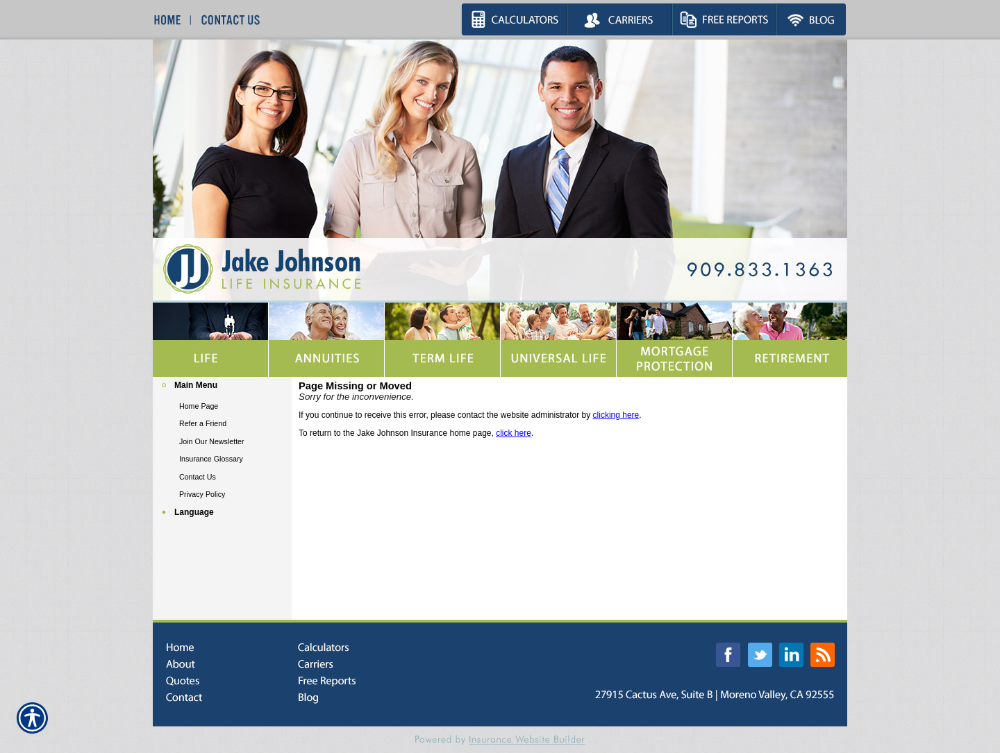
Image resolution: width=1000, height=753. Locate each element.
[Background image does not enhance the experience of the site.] (222, 387)
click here (513, 433)
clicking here (616, 415)
